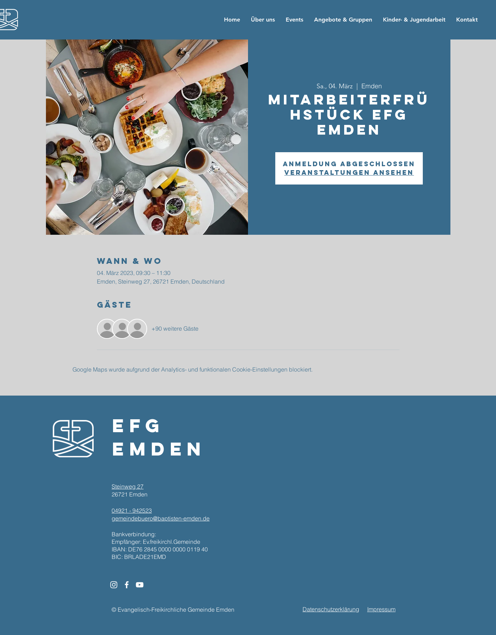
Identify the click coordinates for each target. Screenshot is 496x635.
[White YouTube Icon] (139, 584)
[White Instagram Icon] (113, 584)
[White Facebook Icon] (126, 584)
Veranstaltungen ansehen (349, 172)
